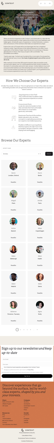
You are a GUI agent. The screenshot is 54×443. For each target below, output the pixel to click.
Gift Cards (5, 406)
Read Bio (13, 182)
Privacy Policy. (31, 369)
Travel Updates (6, 418)
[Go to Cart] (45, 3)
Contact (4, 422)
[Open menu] (50, 3)
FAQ (3, 416)
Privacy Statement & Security (27, 432)
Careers (26, 407)
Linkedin (26, 420)
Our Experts (27, 404)
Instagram (26, 418)
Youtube (26, 422)
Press (25, 409)
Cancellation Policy (27, 435)
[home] (8, 5)
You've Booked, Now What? (9, 424)
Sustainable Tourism (29, 406)
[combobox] (22, 154)
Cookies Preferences (27, 441)
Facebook (26, 414)
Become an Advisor (7, 420)
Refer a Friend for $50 (8, 402)
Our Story (26, 402)
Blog (3, 414)
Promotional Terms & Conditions (27, 438)
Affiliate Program (6, 404)
